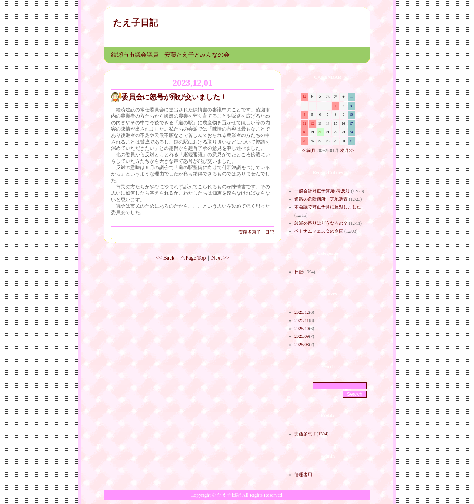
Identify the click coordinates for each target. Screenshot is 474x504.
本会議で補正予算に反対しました (327, 207)
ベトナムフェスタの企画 (318, 231)
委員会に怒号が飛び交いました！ (174, 97)
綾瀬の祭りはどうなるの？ (321, 223)
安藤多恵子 (249, 232)
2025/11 (301, 320)
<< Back (165, 258)
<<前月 (308, 150)
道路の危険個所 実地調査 (321, 199)
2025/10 (301, 328)
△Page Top (193, 258)
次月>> (347, 150)
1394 (322, 434)
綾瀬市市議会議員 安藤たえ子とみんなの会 (170, 55)
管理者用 (303, 474)
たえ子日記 (135, 22)
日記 (269, 232)
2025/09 (301, 336)
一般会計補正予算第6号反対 (322, 191)
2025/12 (301, 312)
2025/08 (301, 344)
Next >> (220, 258)
